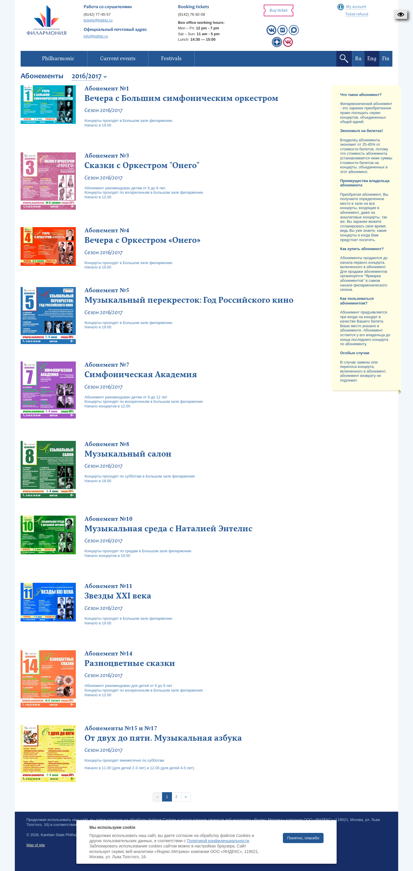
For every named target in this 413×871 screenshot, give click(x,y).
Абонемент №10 (108, 519)
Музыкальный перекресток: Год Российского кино (189, 300)
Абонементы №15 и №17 (121, 728)
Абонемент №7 (107, 365)
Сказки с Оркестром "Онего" (142, 165)
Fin (385, 58)
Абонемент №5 (107, 290)
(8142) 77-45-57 (97, 14)
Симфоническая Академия (141, 374)
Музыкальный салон (128, 454)
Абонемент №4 (107, 230)
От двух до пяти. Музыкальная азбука (163, 738)
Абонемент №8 (107, 444)
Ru (358, 58)
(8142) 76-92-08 (191, 14)
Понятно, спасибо (303, 838)
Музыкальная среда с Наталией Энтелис (168, 528)
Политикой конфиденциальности (218, 840)
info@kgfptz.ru (96, 36)
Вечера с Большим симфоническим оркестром (181, 98)
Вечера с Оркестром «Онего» (142, 240)
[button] (400, 14)
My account (356, 7)
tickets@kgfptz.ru (98, 20)
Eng (371, 58)
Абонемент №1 (107, 88)
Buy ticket (279, 10)
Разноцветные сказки (130, 663)
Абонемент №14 (108, 654)
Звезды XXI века (118, 596)
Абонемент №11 (108, 586)
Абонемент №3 (107, 156)
